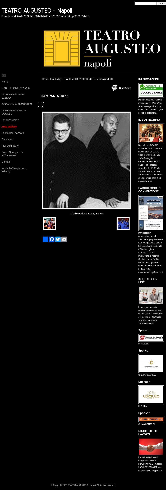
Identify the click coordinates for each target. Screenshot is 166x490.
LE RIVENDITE (10, 120)
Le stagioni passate (13, 132)
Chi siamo (7, 139)
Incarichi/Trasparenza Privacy (14, 170)
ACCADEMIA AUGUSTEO (17, 104)
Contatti (6, 161)
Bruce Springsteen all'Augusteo (12, 154)
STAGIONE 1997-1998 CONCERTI (80, 79)
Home (5, 81)
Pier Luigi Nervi (10, 145)
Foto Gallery (9, 126)
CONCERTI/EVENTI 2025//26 (13, 96)
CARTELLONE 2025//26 (16, 88)
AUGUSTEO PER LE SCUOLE (14, 112)
